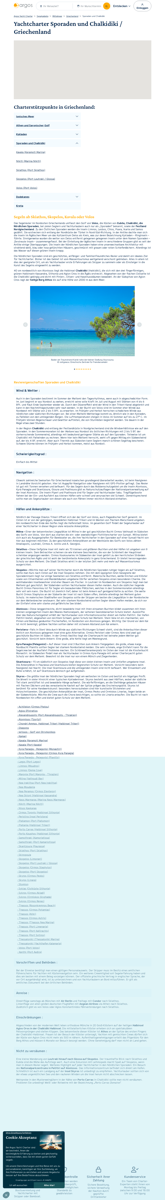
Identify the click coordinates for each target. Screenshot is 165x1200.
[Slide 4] (81, 369)
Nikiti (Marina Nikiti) (28, 161)
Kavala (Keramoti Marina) (30, 152)
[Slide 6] (85, 369)
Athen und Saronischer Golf (33, 125)
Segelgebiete (42, 16)
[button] (122, 6)
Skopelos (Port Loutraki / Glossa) (35, 179)
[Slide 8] (88, 369)
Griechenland (72, 16)
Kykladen (21, 134)
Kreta (19, 205)
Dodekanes (22, 196)
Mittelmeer (57, 16)
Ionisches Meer (25, 116)
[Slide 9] (90, 369)
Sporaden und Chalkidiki (30, 143)
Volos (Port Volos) (26, 187)
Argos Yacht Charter (23, 16)
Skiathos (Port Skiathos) (30, 170)
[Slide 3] (79, 369)
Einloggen (142, 6)
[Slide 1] (76, 369)
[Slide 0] (74, 369)
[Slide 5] (83, 369)
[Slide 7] (86, 369)
